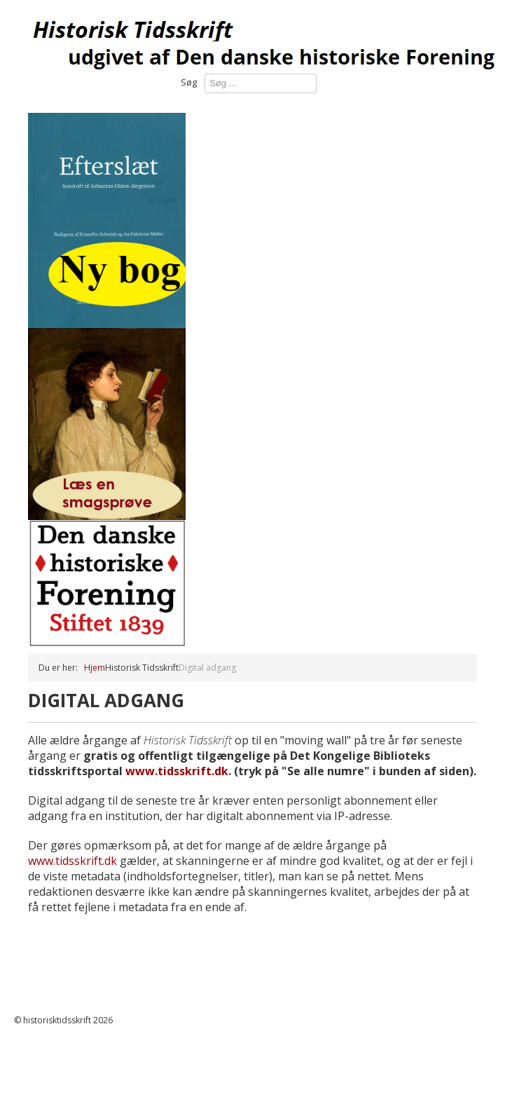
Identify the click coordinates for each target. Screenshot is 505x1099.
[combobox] (261, 83)
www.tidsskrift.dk (176, 771)
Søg (189, 82)
